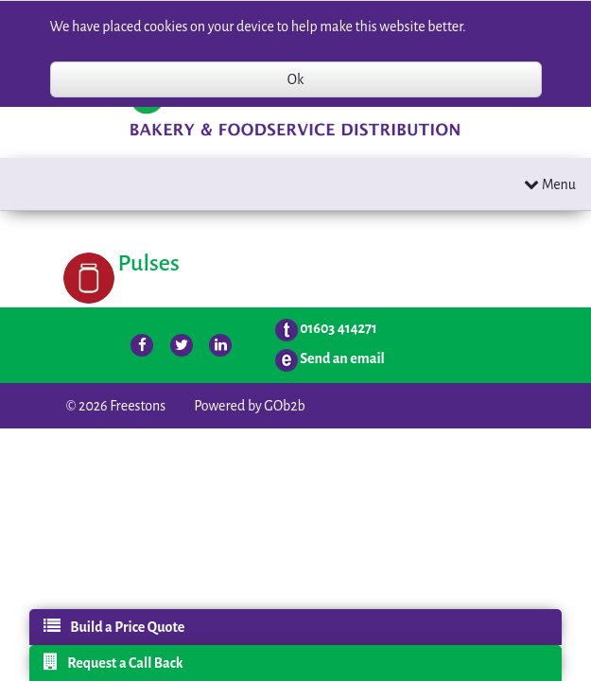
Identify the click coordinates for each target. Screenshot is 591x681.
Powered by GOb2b (249, 405)
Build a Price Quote (113, 626)
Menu (550, 184)
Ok (295, 79)
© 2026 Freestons (116, 405)
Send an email (342, 358)
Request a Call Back (113, 662)
